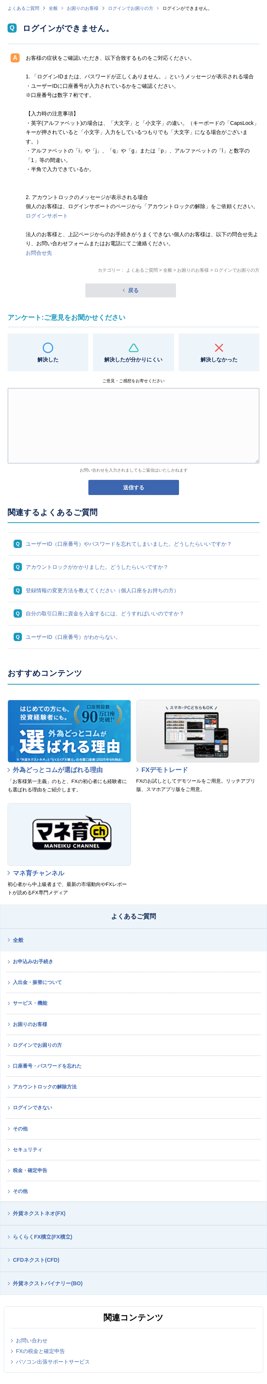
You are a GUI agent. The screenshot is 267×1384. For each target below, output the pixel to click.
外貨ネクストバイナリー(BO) (47, 1283)
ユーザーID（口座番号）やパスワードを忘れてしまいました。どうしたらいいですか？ (129, 544)
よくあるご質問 (23, 8)
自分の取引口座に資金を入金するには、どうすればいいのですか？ (105, 613)
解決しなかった (219, 360)
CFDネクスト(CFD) (36, 1260)
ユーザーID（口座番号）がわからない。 (73, 637)
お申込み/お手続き (33, 961)
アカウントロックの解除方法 (45, 1087)
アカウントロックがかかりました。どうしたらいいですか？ (97, 567)
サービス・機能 (30, 1003)
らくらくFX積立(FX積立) (42, 1237)
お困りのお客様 (83, 8)
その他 (20, 1129)
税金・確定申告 (30, 1170)
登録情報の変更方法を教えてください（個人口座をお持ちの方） (102, 590)
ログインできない (32, 1107)
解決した (48, 360)
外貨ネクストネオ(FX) (39, 1213)
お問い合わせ (32, 1340)
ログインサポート (47, 216)
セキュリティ (27, 1149)
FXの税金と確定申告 (40, 1351)
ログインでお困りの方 (130, 8)
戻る (133, 290)
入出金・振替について (37, 982)
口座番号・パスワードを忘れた (47, 1066)
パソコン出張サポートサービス (53, 1362)
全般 (53, 8)
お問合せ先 (39, 253)
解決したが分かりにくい (133, 360)
